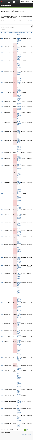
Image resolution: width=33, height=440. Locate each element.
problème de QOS (19, 165)
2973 (2, 52)
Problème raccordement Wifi (19, 203)
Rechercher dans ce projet (7, 27)
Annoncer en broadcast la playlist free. (19, 389)
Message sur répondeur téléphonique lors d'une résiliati (19, 82)
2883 (2, 122)
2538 (2, 265)
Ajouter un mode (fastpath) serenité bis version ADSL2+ (19, 358)
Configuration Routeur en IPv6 (19, 230)
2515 (2, 282)
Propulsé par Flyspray (26, 434)
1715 (2, 408)
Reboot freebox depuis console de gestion (19, 273)
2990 (2, 38)
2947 (2, 82)
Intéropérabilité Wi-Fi (19, 341)
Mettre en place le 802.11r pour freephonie (19, 38)
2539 (2, 257)
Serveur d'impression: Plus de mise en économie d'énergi (19, 221)
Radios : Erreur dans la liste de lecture (19, 408)
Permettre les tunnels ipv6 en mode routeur (19, 423)
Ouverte (23, 32)
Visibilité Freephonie (19, 337)
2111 (2, 341)
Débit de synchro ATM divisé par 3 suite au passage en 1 (19, 112)
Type (5, 32)
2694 (2, 165)
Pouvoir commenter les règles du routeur (19, 46)
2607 (2, 209)
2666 (2, 172)
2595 (2, 236)
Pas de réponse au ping (19, 53)
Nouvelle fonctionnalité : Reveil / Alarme (19, 257)
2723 (2, 152)
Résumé (19, 32)
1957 (2, 365)
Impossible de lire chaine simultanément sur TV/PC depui (19, 61)
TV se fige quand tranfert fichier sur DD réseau (18, 131)
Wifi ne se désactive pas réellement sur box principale (19, 380)
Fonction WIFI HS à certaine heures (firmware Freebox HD (19, 303)
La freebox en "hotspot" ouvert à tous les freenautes (19, 314)
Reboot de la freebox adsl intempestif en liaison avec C (19, 182)
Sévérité (15, 32)
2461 (2, 292)
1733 (2, 401)
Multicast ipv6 (19, 152)
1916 (2, 380)
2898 (2, 106)
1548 (2, 423)
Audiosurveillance (19, 396)
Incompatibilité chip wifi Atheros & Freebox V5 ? (19, 159)
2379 (2, 302)
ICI (31, 20)
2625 (2, 193)
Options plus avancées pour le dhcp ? (19, 371)
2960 (2, 60)
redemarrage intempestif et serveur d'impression (19, 172)
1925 (2, 370)
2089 (2, 357)
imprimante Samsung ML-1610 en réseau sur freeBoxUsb (19, 194)
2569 (2, 244)
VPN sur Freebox (19, 215)
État (28, 32)
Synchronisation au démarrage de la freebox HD (19, 348)
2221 (2, 330)
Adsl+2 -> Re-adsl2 (19, 365)
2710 (2, 158)
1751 (2, 395)
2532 (2, 273)
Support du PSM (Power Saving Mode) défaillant (19, 265)
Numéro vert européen (19, 251)
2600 (2, 222)
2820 (2, 131)
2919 (2, 101)
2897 (2, 112)
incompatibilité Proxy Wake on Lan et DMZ (19, 330)
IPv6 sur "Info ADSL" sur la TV (19, 237)
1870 (2, 389)
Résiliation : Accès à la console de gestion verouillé (19, 71)
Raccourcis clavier (5, 432)
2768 (2, 140)
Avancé (3, 29)
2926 (2, 92)
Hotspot (19, 106)
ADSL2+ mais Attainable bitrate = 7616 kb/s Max (19, 282)
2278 (2, 314)
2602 (2, 214)
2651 (2, 182)
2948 (2, 71)
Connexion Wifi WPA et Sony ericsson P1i (19, 101)
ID (2, 32)
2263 (2, 323)
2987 (2, 46)
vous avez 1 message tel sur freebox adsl (19, 244)
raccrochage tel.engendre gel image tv (19, 401)
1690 (2, 415)
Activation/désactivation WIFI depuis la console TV (19, 292)
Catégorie (10, 32)
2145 (2, 336)
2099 (2, 348)
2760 (2, 148)
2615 (2, 203)
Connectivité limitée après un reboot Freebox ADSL (19, 140)
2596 (2, 230)
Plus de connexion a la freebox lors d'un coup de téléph (19, 93)
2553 (2, 251)
